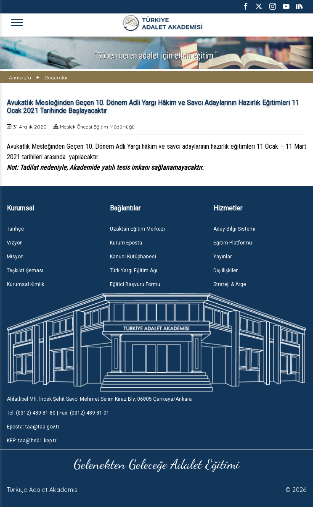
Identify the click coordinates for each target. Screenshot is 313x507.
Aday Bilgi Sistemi (234, 229)
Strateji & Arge (229, 284)
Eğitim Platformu (232, 243)
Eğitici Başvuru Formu (135, 284)
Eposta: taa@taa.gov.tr (33, 427)
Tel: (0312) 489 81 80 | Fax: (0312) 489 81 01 (58, 413)
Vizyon (15, 243)
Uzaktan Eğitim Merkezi (137, 229)
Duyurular (56, 77)
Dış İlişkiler (225, 270)
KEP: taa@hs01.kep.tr (31, 441)
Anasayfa (20, 77)
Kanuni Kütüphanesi (133, 257)
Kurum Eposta (126, 243)
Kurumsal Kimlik (25, 284)
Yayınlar (222, 257)
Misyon (15, 257)
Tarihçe (15, 229)
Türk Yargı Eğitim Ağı (133, 270)
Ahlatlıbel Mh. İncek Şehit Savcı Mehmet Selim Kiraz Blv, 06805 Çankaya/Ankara (99, 399)
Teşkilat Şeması (25, 270)
